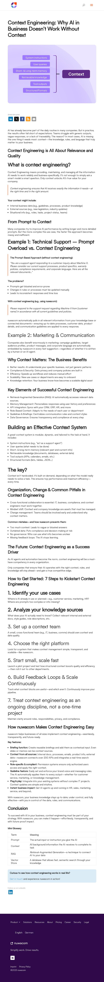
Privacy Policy (24, 967)
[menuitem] (19, 932)
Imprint (13, 967)
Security (77, 922)
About (50, 922)
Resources (39, 922)
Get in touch (16, 878)
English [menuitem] (18, 932)
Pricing (59, 922)
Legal (86, 922)
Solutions (27, 922)
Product (14, 922)
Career (68, 922)
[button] (10, 119)
